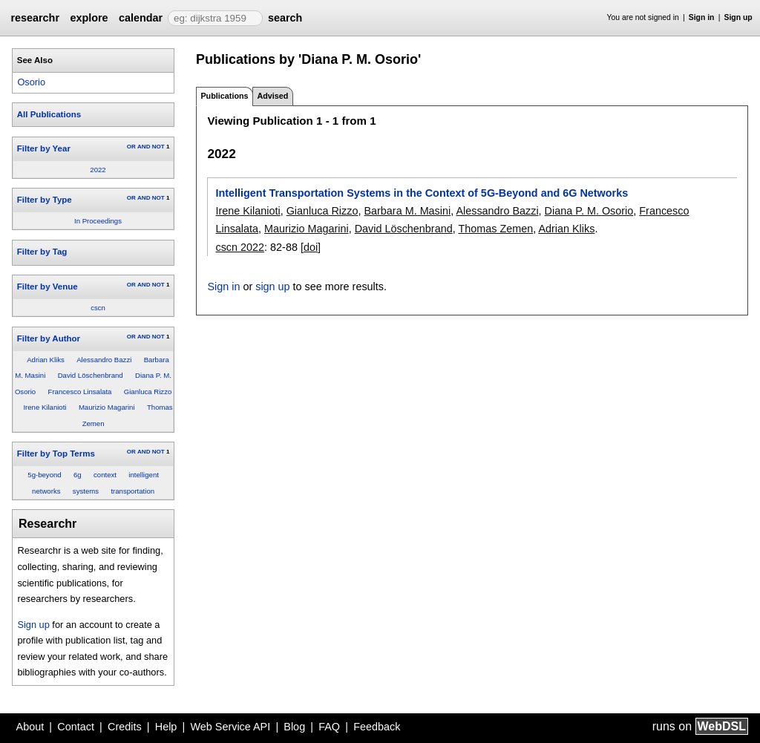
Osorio (31, 82)
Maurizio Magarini (107, 407)
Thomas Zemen (495, 229)
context (105, 475)
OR (131, 146)
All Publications (49, 114)
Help (166, 727)
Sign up (738, 17)
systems (86, 491)
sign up (272, 286)
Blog (294, 727)
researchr (34, 18)
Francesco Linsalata (80, 391)
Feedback (376, 727)
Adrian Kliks (46, 360)
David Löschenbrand (90, 375)
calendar (141, 18)
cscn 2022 (239, 247)
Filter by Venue (47, 286)
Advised (272, 95)
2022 (97, 170)
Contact (75, 727)
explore (89, 18)
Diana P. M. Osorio (589, 211)
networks (46, 491)
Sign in (702, 17)
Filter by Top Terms (56, 453)
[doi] (311, 247)
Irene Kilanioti (44, 407)
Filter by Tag (42, 251)
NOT (158, 146)
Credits (125, 727)
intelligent (143, 475)
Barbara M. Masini (407, 211)
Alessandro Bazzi (103, 360)
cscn (98, 308)
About (30, 727)
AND (143, 146)
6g (77, 475)
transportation (132, 491)
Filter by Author (48, 338)
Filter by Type (44, 199)
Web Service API (230, 727)
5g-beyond (44, 475)
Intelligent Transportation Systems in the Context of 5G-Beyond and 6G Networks (421, 193)
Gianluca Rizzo (148, 391)
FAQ (329, 727)
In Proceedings (98, 221)
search (285, 18)
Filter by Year (44, 148)
